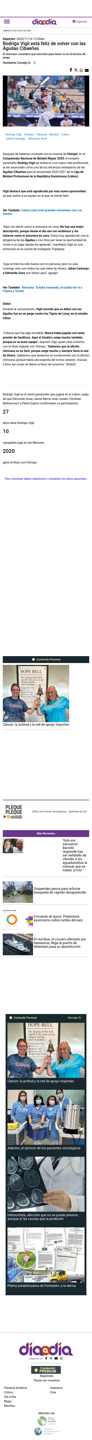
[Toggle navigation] (7, 21)
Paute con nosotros (47, 1380)
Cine (53, 1392)
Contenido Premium (46, 659)
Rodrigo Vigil (13, 134)
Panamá (42, 134)
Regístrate (46, 1376)
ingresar (80, 21)
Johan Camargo (15, 138)
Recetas (9, 1406)
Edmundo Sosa (37, 138)
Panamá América (15, 1388)
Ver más (74, 1017)
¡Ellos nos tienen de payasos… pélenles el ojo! (59, 811)
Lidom (65, 134)
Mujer (8, 1401)
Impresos (56, 1388)
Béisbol (54, 134)
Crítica (8, 1392)
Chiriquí (29, 134)
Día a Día (10, 1397)
